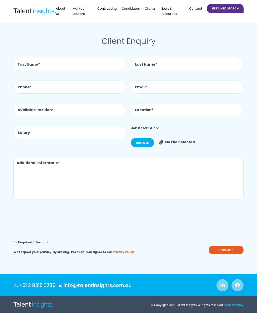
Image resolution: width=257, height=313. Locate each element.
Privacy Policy (123, 252)
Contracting (107, 8)
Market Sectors (78, 11)
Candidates (131, 8)
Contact (195, 8)
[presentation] (43, 219)
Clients (150, 8)
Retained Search (225, 8)
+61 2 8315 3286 (34, 285)
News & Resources (169, 11)
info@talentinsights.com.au (95, 285)
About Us (60, 11)
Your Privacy (234, 305)
